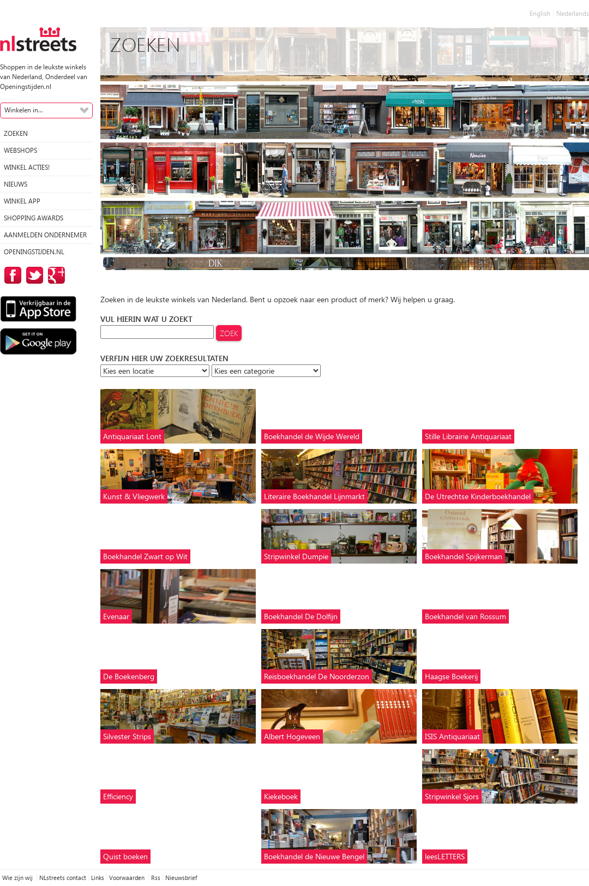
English (540, 13)
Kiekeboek (281, 796)
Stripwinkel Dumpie (296, 556)
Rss (155, 877)
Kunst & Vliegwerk (134, 496)
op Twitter (33, 275)
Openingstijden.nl (34, 252)
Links (97, 877)
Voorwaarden (127, 877)
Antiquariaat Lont (132, 436)
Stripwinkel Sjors (452, 796)
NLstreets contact (62, 877)
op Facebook (11, 275)
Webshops (20, 150)
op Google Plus (54, 275)
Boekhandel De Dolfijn (301, 616)
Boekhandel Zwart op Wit (145, 556)
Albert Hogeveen (292, 736)
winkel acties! (27, 167)
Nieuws (15, 184)
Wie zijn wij (18, 877)
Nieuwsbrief (181, 877)
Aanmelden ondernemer (45, 235)
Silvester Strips (127, 736)
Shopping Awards (33, 218)
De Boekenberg (128, 676)
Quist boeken (125, 856)
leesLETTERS (445, 856)
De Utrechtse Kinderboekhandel (478, 496)
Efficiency (118, 796)
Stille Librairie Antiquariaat (468, 436)
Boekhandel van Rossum (465, 616)
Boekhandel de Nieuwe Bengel (314, 856)
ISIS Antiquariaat (452, 736)
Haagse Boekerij (451, 676)
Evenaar (116, 616)
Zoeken (16, 133)
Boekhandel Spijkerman (463, 556)
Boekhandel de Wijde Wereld (311, 436)
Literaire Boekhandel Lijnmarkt (314, 496)
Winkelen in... (23, 110)
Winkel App (22, 201)
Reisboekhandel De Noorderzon (316, 676)
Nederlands (572, 13)
